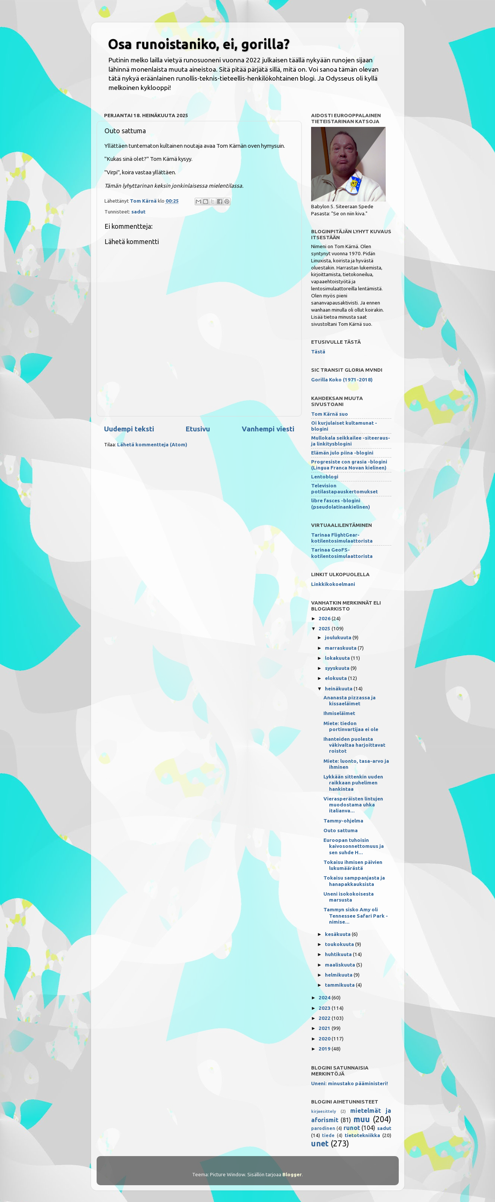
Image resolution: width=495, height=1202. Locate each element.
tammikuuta (340, 985)
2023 (325, 1008)
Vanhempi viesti (268, 429)
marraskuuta (341, 648)
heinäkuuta (339, 688)
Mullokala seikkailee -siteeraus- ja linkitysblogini (350, 441)
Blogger (292, 1174)
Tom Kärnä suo (329, 414)
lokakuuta (338, 658)
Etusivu (197, 429)
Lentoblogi (324, 477)
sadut (138, 212)
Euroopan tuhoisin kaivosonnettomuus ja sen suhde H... (353, 846)
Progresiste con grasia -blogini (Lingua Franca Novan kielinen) (349, 465)
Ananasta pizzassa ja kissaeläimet (349, 700)
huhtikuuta (339, 954)
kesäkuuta (338, 934)
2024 (325, 997)
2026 (325, 618)
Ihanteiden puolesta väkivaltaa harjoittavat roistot (354, 745)
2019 (325, 1049)
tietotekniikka (362, 1135)
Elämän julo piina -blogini (342, 453)
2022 (325, 1018)
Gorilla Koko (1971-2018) (342, 380)
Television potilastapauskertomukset (344, 488)
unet (320, 1143)
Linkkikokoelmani (333, 584)
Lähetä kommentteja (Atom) (152, 444)
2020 (325, 1039)
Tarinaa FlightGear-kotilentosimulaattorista (342, 538)
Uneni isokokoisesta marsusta (348, 897)
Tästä (318, 352)
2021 (325, 1028)
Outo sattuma (340, 830)
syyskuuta (338, 668)
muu (361, 1119)
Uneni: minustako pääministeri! (349, 1083)
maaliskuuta (340, 965)
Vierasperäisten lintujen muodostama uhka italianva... (353, 805)
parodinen (323, 1128)
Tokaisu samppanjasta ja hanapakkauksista (354, 881)
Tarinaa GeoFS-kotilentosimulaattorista (342, 553)
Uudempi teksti (129, 429)
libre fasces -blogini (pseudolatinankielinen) (340, 503)
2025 (325, 628)
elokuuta (336, 678)
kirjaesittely (323, 1111)
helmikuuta (339, 975)
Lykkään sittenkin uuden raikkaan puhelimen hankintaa (353, 783)
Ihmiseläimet (339, 713)
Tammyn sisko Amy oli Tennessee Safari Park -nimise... (355, 915)
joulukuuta (339, 637)
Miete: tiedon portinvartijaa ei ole (350, 726)
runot (352, 1127)
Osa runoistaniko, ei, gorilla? (198, 43)
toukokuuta (340, 944)
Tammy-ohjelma (343, 821)
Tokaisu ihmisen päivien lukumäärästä (352, 865)
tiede (328, 1135)
